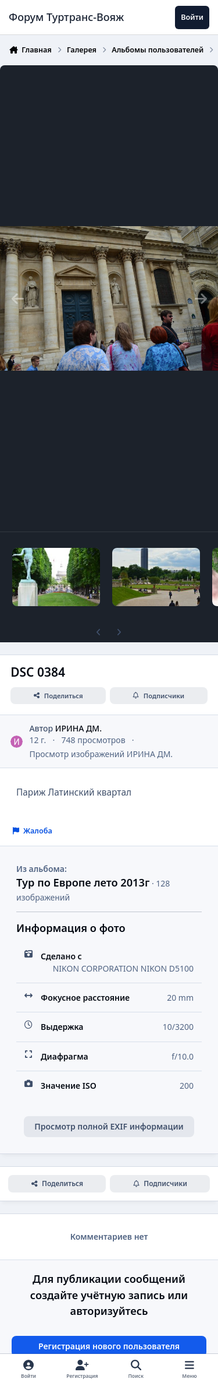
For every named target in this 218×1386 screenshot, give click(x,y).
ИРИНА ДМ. (78, 728)
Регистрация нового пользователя (109, 1346)
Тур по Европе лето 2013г (82, 882)
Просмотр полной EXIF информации (108, 1126)
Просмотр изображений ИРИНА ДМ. (101, 753)
